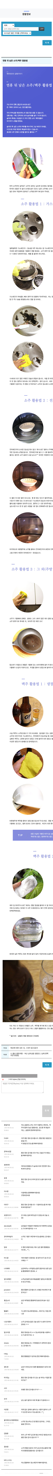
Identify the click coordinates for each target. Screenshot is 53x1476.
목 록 (47, 43)
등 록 (47, 1110)
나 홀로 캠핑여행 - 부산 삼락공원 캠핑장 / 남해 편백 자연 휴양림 (29, 1054)
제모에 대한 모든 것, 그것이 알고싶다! (24, 1048)
